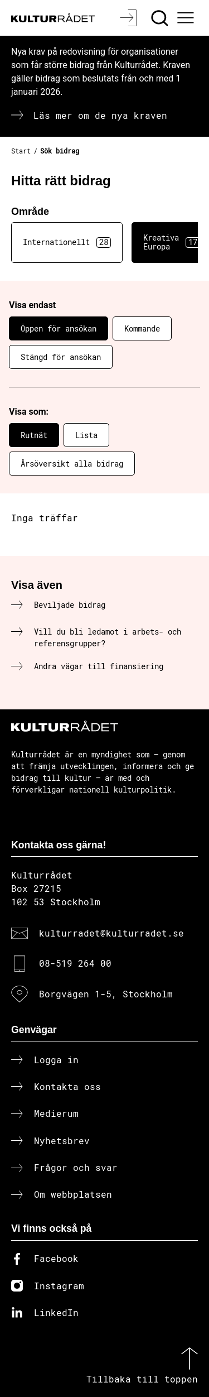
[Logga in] (129, 18)
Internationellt (67, 242)
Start (21, 150)
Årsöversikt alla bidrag (72, 463)
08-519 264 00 (75, 963)
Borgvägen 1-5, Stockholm (106, 994)
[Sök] (161, 18)
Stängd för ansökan (61, 357)
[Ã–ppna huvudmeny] (187, 17)
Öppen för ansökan (58, 328)
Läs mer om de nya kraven (100, 115)
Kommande (142, 328)
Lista (86, 435)
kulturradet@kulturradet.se (111, 933)
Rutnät (34, 435)
